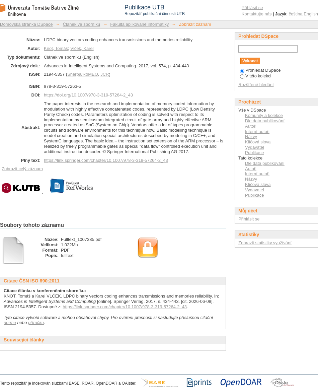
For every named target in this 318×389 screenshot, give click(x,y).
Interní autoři (257, 131)
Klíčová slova (258, 141)
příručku (36, 322)
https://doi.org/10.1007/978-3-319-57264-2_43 (88, 95)
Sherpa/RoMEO (82, 74)
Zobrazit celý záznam (22, 168)
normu (10, 322)
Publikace (254, 152)
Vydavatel (254, 147)
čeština (296, 13)
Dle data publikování (265, 120)
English (311, 13)
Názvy (251, 136)
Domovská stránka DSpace (26, 24)
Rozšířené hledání (256, 84)
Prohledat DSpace (260, 70)
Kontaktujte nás (257, 13)
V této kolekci (255, 75)
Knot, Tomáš (56, 48)
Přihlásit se (252, 7)
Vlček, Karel (81, 48)
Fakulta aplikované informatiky (139, 24)
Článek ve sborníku (81, 24)
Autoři (250, 126)
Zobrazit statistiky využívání (265, 242)
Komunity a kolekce (264, 115)
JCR (104, 74)
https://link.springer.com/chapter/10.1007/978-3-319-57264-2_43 (106, 160)
